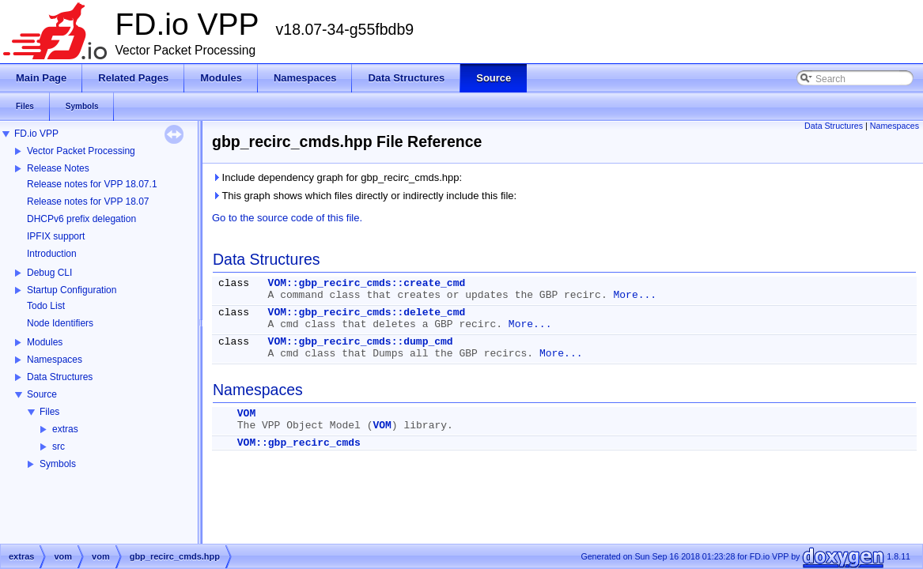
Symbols (58, 463)
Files (49, 411)
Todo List (46, 305)
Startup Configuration (71, 290)
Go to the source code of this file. (287, 218)
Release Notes (58, 168)
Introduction (52, 253)
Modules (44, 342)
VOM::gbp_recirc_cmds (299, 443)
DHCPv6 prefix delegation (81, 218)
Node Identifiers (60, 323)
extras (65, 429)
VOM (246, 414)
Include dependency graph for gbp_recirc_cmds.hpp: (337, 177)
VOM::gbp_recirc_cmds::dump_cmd (360, 342)
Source (42, 394)
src (58, 446)
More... (634, 295)
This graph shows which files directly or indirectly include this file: (364, 196)
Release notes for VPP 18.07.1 (92, 184)
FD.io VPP (36, 133)
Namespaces (54, 359)
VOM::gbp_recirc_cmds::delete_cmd (367, 312)
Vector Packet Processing (81, 150)
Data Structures (60, 376)
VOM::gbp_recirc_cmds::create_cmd (367, 283)
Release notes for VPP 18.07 (88, 201)
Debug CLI (49, 272)
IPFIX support (56, 236)
